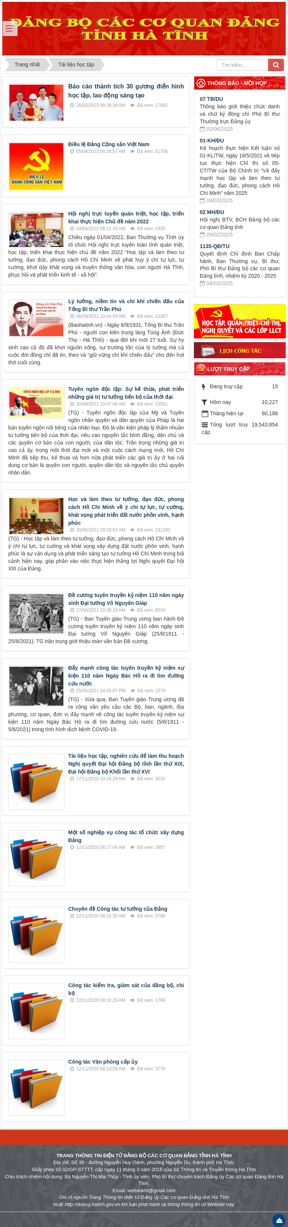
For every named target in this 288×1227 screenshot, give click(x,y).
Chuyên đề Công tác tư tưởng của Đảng (117, 909)
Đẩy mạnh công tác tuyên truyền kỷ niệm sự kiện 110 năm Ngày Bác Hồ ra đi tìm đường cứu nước (126, 676)
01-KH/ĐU (212, 141)
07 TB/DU (211, 99)
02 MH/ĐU (212, 212)
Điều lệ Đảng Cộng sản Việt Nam (109, 144)
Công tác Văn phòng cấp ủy (103, 1062)
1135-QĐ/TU (215, 246)
